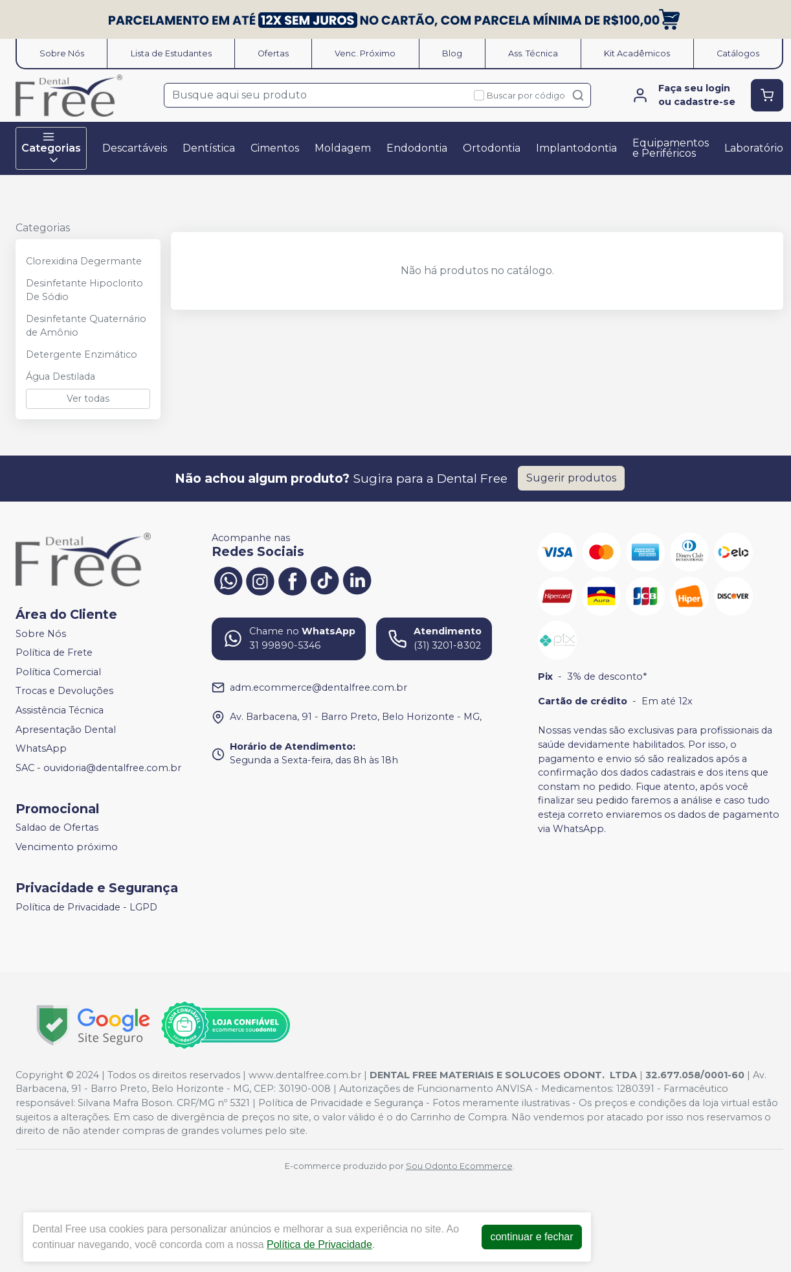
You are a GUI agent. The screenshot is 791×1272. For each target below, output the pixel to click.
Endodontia (416, 148)
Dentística (209, 148)
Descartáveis (134, 148)
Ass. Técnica (533, 53)
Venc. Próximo (365, 53)
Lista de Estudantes (171, 53)
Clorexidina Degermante (84, 261)
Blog (452, 53)
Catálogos (738, 53)
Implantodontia (576, 148)
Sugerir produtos (571, 478)
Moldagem (343, 148)
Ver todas (88, 398)
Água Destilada (60, 376)
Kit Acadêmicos (637, 53)
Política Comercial (58, 672)
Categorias (51, 148)
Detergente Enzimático (81, 354)
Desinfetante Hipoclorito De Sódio (84, 290)
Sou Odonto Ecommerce (459, 1166)
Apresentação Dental (66, 729)
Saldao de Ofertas (57, 828)
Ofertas (273, 53)
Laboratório (753, 148)
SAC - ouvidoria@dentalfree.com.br (98, 768)
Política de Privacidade (319, 1244)
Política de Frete (54, 652)
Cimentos (275, 148)
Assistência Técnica (60, 710)
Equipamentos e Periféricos (670, 148)
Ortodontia (491, 148)
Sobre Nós (61, 53)
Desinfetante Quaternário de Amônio (86, 326)
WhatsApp (41, 748)
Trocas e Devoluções (64, 691)
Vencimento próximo (67, 847)
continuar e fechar (531, 1236)
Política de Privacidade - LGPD (86, 907)
